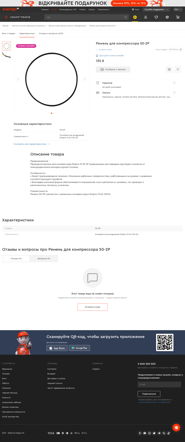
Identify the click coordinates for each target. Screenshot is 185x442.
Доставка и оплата (56, 379)
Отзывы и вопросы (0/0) (51, 34)
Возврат (51, 374)
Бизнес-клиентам (10, 407)
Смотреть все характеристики (32, 144)
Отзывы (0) (16, 259)
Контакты (51, 369)
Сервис (91, 9)
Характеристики (27, 34)
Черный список (54, 383)
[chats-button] (176, 427)
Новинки (45, 9)
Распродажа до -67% (67, 9)
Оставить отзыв (92, 307)
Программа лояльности (13, 412)
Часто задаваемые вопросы (61, 388)
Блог (4, 379)
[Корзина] (178, 17)
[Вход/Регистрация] (145, 17)
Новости (6, 398)
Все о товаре (8, 34)
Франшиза (7, 369)
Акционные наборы (11, 402)
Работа (5, 383)
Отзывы (6, 374)
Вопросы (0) (44, 259)
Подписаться (149, 394)
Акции (54, 9)
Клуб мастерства (10, 417)
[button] (84, 79)
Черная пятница (9, 393)
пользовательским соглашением (154, 402)
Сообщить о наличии (113, 69)
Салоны (82, 9)
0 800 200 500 (147, 364)
